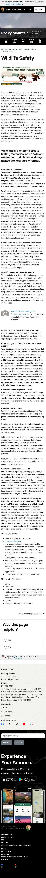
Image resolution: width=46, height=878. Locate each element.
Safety (33, 49)
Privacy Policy (7, 837)
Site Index (6, 712)
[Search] (23, 735)
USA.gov (4, 859)
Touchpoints (18, 658)
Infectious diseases (13, 541)
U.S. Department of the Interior (12, 829)
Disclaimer (5, 854)
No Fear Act (6, 851)
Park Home (13, 49)
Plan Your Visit (24, 49)
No (9, 647)
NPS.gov (4, 49)
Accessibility (6, 835)
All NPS (19, 742)
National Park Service (9, 826)
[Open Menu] (39, 9)
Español (5, 716)
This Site (7, 742)
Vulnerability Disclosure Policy (14, 857)
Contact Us (6, 704)
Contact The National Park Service (16, 845)
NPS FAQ (4, 849)
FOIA (3, 840)
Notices (4, 842)
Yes (9, 640)
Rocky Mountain (14, 33)
